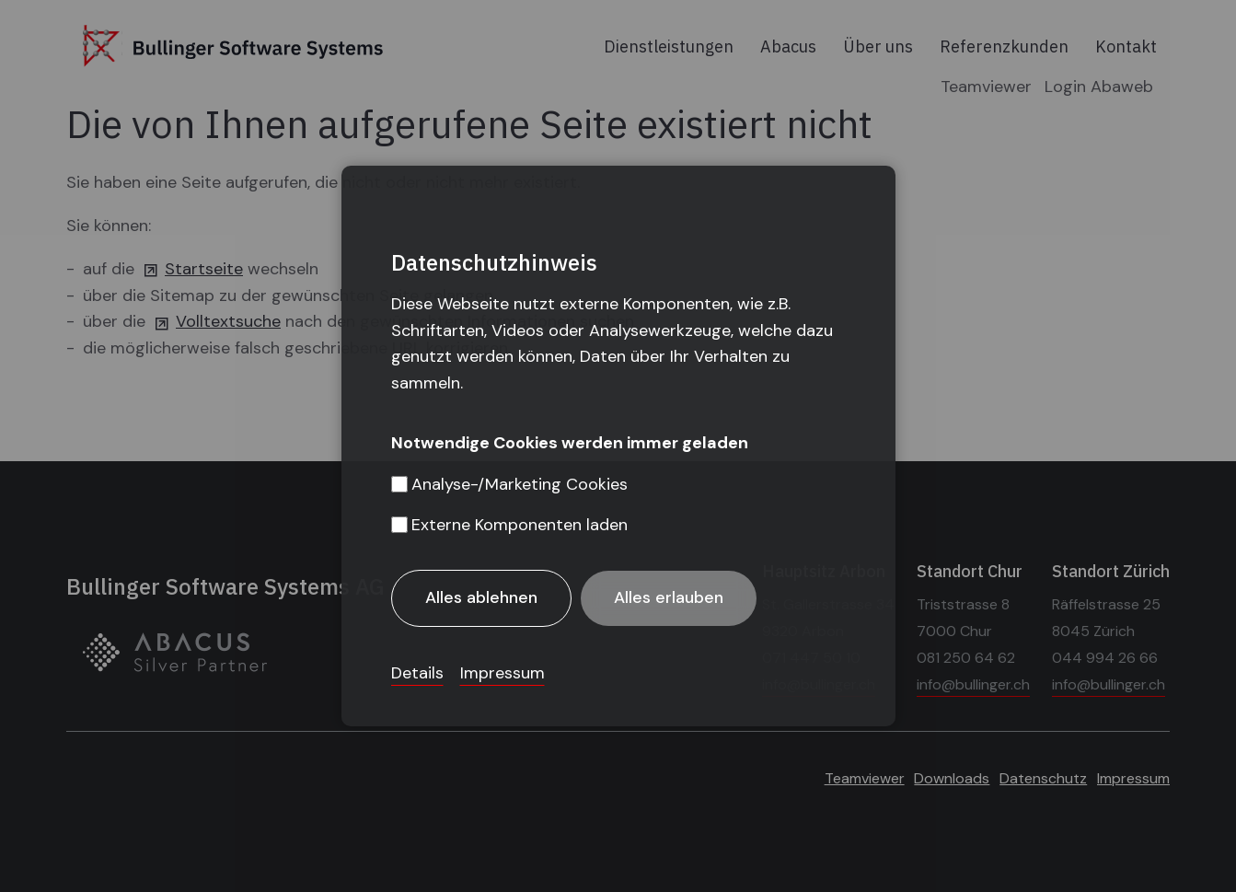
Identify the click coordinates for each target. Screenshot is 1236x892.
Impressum (1133, 778)
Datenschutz (1043, 778)
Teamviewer (986, 86)
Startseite (204, 269)
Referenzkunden (1004, 46)
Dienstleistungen (669, 46)
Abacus (788, 46)
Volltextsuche (228, 321)
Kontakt (1126, 46)
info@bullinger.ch (818, 684)
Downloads (951, 778)
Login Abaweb (1099, 86)
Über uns (878, 46)
